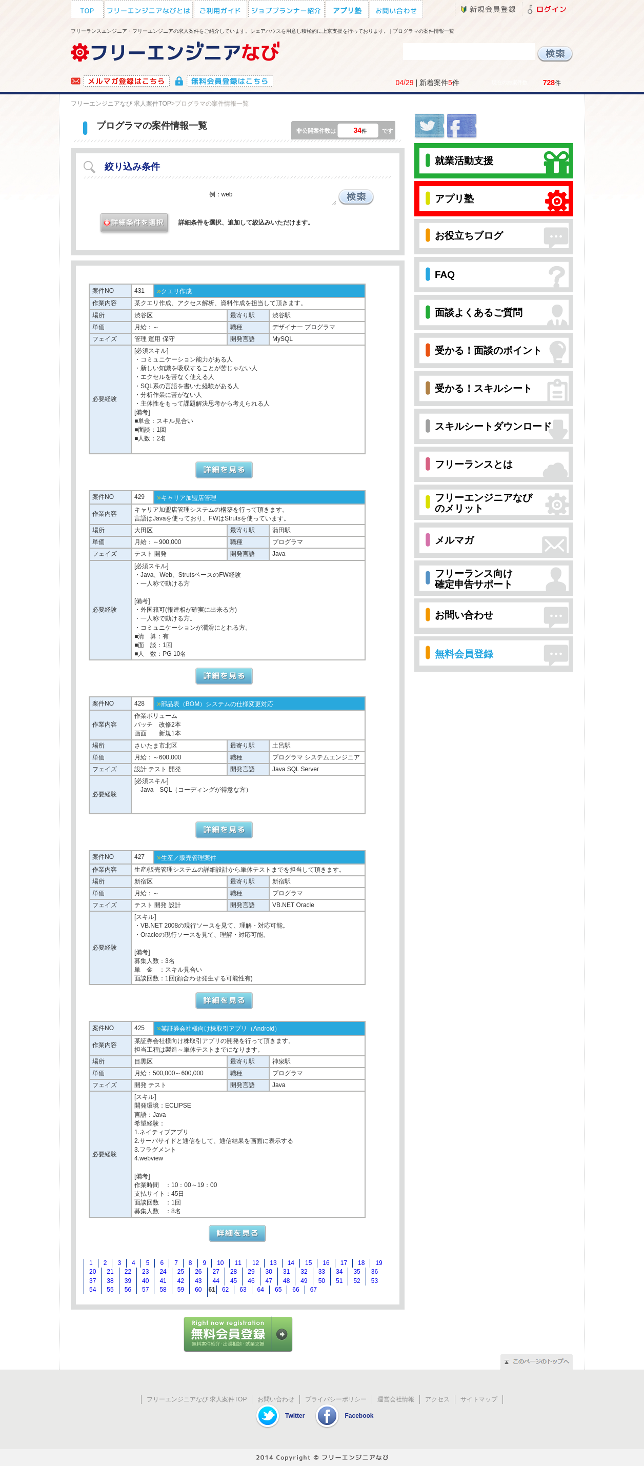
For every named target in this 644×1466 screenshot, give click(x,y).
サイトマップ (478, 1399)
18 (361, 1263)
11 (238, 1263)
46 (251, 1280)
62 (225, 1289)
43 (198, 1280)
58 (162, 1289)
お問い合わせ (275, 1399)
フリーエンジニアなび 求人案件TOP (121, 103)
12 (255, 1263)
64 (260, 1289)
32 (303, 1271)
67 (313, 1289)
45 (233, 1280)
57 (145, 1289)
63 (242, 1289)
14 (291, 1263)
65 (278, 1289)
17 (343, 1263)
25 (180, 1271)
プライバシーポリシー (336, 1399)
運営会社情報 (395, 1399)
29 (251, 1271)
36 (374, 1271)
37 (92, 1280)
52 (356, 1280)
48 (286, 1280)
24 (162, 1271)
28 (233, 1271)
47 (269, 1280)
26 (198, 1271)
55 (110, 1289)
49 (303, 1280)
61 (212, 1289)
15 (308, 1263)
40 (145, 1280)
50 (321, 1280)
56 (128, 1289)
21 (110, 1271)
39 (128, 1280)
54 (92, 1289)
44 (216, 1280)
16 (326, 1263)
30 (269, 1271)
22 (128, 1271)
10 (220, 1263)
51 (339, 1280)
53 (374, 1280)
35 (356, 1271)
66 (295, 1289)
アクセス (437, 1399)
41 (162, 1280)
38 (110, 1280)
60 (198, 1289)
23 (145, 1271)
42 (180, 1280)
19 (378, 1263)
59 (180, 1289)
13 (273, 1263)
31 (286, 1271)
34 (339, 1271)
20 (92, 1271)
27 (216, 1271)
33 (321, 1271)
